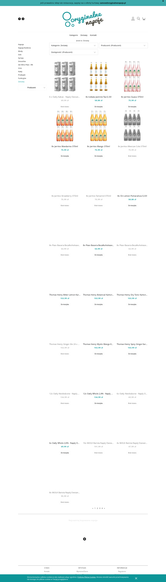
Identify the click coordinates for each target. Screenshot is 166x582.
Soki (19, 54)
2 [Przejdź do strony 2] (97, 508)
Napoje (21, 44)
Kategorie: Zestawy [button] (59, 45)
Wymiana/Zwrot (82, 571)
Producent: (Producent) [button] (111, 45)
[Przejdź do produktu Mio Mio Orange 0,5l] (39, 546)
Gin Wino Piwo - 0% (25, 65)
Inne (20, 68)
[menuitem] (73, 35)
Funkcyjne (22, 78)
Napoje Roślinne (24, 48)
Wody (20, 51)
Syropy (21, 58)
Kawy (20, 71)
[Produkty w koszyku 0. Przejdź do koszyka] (144, 20)
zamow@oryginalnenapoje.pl (113, 3)
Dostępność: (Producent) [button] (61, 52)
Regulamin (122, 571)
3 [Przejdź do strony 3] (99, 508)
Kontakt (47, 571)
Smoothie (22, 61)
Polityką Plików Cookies (87, 577)
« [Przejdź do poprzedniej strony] (92, 508)
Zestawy (21, 81)
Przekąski (21, 75)
